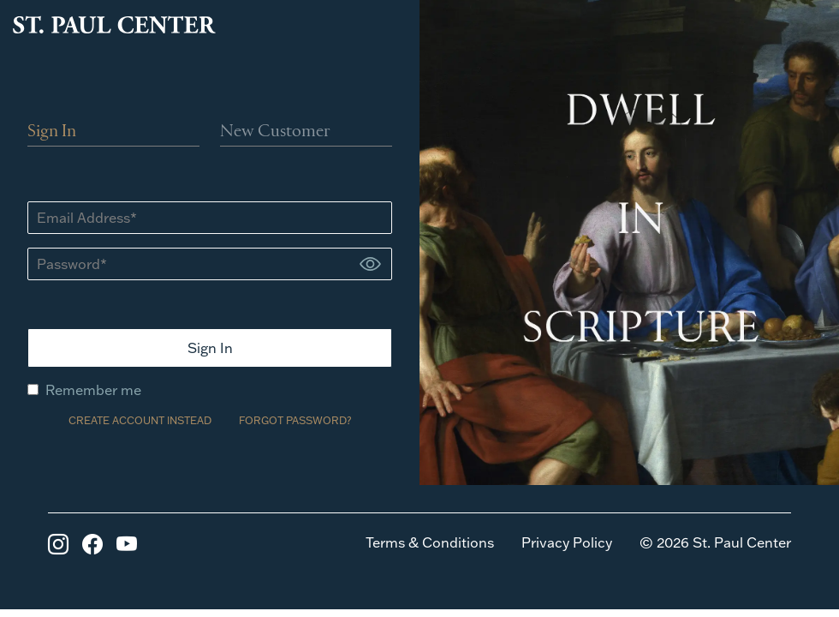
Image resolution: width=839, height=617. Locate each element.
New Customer (275, 132)
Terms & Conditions (430, 542)
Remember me (84, 389)
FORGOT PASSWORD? (295, 420)
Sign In (51, 132)
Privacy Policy (566, 542)
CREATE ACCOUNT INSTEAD (139, 420)
